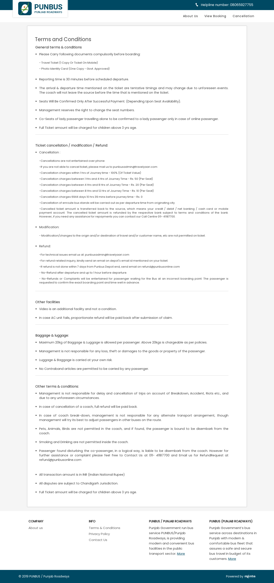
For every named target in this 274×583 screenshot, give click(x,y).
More (181, 553)
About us (35, 528)
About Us (190, 16)
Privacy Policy (99, 534)
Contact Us (98, 540)
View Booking (215, 16)
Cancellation (243, 16)
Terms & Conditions (104, 528)
